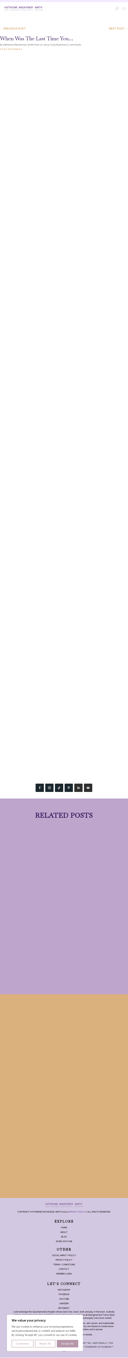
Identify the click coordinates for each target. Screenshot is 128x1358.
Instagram (64, 1290)
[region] (45, 1333)
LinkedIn (64, 1304)
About (64, 1232)
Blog (64, 1237)
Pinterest (64, 1308)
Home (64, 1228)
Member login (64, 1274)
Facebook (64, 1294)
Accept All (67, 1343)
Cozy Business (58, 44)
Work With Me (64, 1241)
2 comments (74, 44)
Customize (22, 1343)
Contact (64, 1269)
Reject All (45, 1343)
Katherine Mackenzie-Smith (18, 44)
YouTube (64, 1299)
